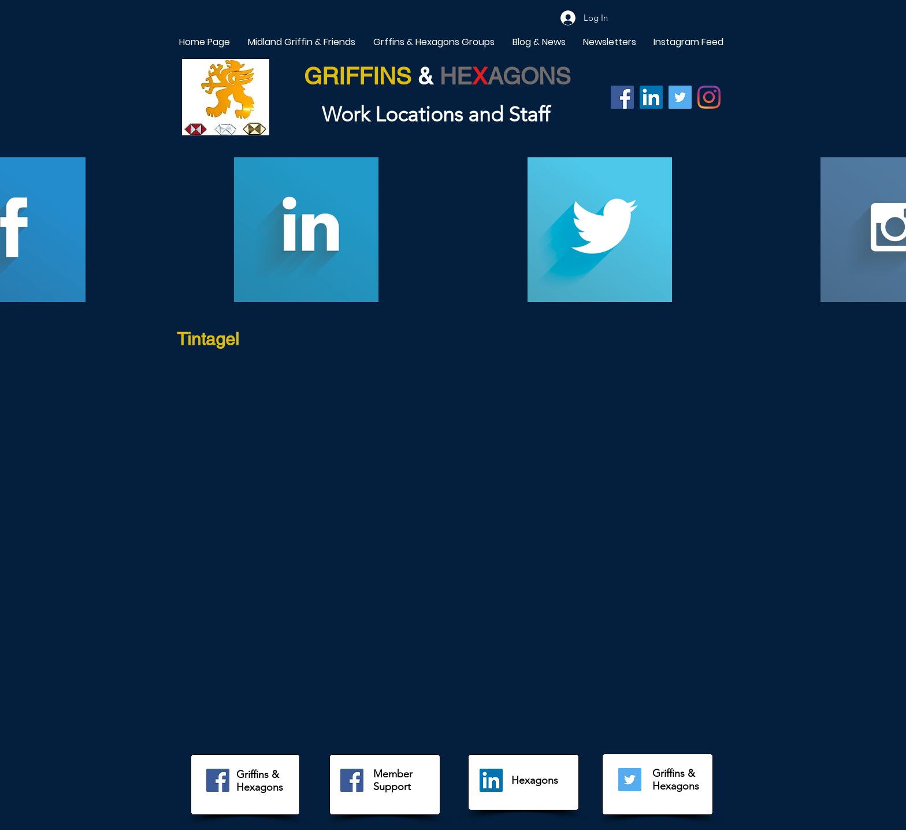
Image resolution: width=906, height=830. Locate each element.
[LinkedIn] (491, 780)
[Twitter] (680, 97)
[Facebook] (622, 97)
